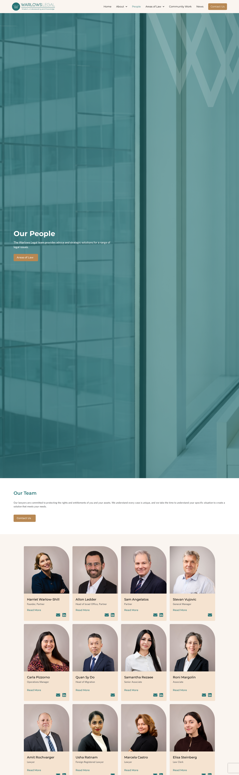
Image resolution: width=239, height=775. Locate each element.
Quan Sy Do (85, 677)
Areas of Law (155, 6)
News (199, 6)
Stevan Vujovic (184, 599)
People (136, 6)
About (121, 6)
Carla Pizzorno (38, 677)
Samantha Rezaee (138, 677)
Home (107, 6)
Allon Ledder (86, 599)
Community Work (180, 6)
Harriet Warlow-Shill (43, 599)
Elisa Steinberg (185, 757)
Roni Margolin (184, 677)
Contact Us (218, 6)
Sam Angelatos (136, 599)
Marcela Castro (136, 757)
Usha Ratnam (87, 757)
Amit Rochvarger (40, 757)
